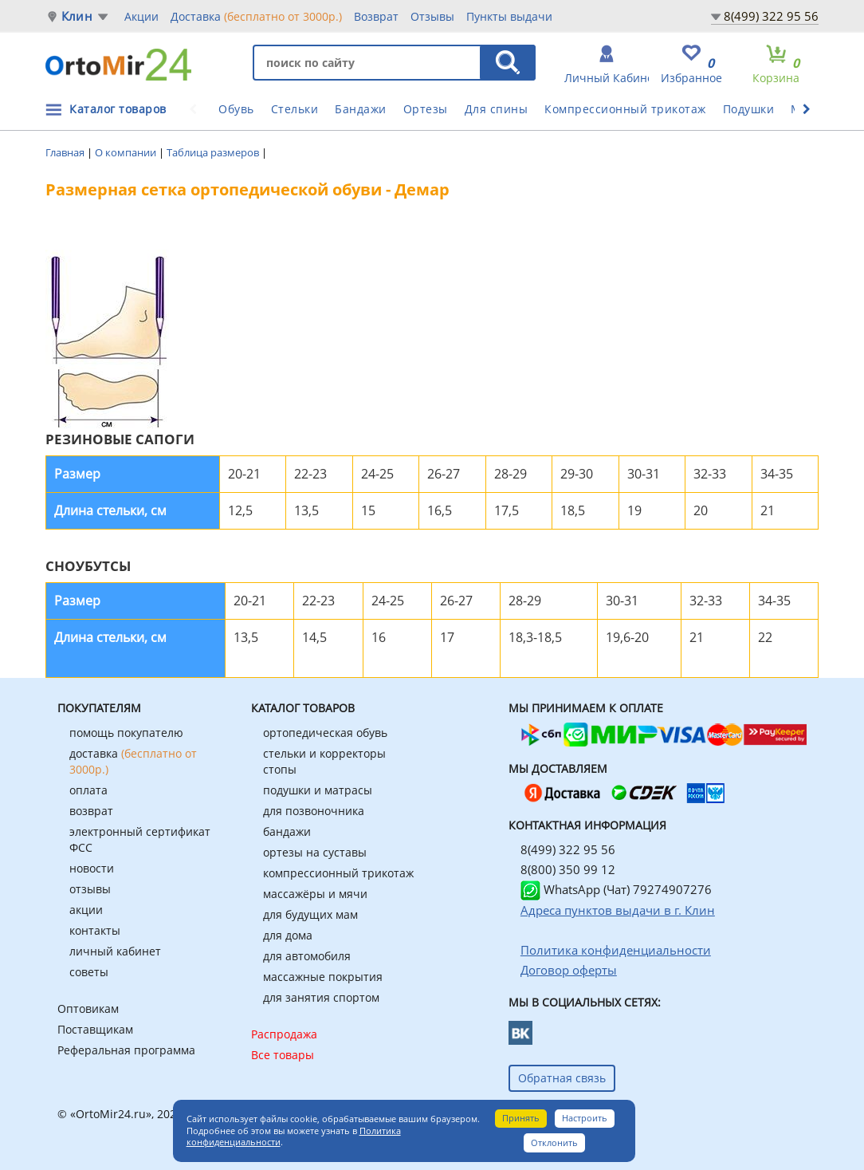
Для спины (496, 108)
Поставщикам (95, 1029)
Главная (66, 152)
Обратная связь (562, 1077)
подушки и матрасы (317, 790)
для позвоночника (313, 810)
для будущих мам (310, 914)
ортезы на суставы (315, 852)
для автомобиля (307, 955)
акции (86, 909)
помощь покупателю (126, 732)
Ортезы (425, 108)
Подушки (749, 108)
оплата (88, 790)
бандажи (287, 831)
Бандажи (361, 108)
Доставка (256, 16)
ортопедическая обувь (325, 732)
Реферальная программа (126, 1050)
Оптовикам (88, 1008)
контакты (94, 930)
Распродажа (284, 1034)
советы (88, 971)
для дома (287, 935)
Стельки (295, 108)
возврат (91, 810)
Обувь (236, 108)
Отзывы (432, 16)
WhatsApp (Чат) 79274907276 (616, 889)
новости (91, 868)
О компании (127, 152)
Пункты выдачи (509, 16)
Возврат (376, 16)
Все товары (282, 1054)
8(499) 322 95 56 (771, 16)
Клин (76, 16)
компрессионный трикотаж (338, 872)
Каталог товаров (118, 108)
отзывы (90, 888)
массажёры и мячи (315, 893)
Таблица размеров (214, 152)
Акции (141, 16)
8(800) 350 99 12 (567, 869)
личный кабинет (115, 951)
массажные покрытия (323, 976)
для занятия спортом (321, 997)
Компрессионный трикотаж (625, 108)
